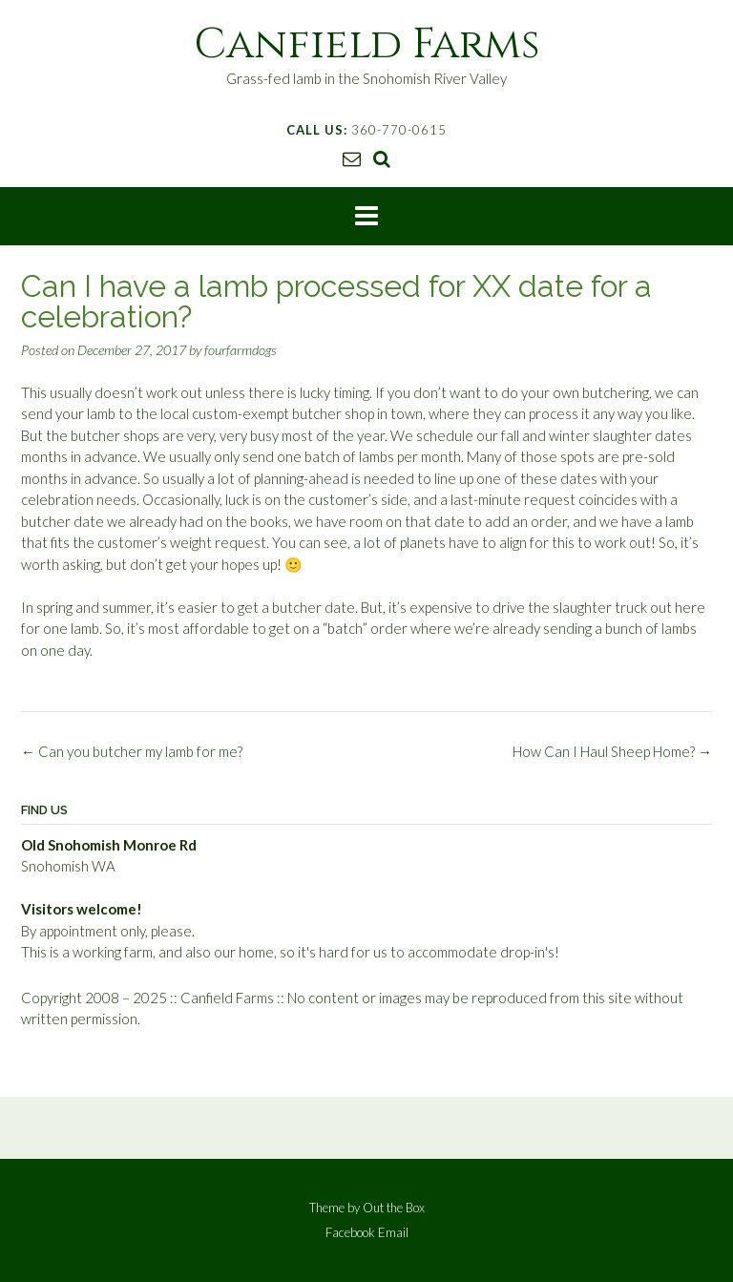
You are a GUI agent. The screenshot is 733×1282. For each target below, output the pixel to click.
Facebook (350, 1233)
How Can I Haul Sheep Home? (612, 751)
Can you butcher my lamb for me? (131, 751)
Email (393, 1233)
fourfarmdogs (240, 350)
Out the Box (394, 1207)
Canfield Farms (367, 44)
